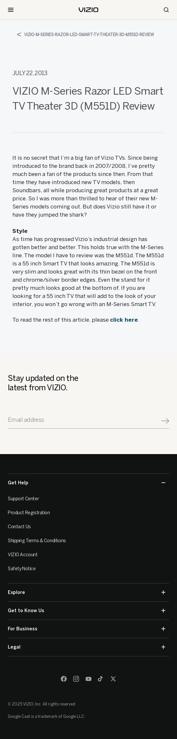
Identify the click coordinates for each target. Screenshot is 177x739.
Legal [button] (86, 647)
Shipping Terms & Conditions (37, 541)
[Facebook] (64, 679)
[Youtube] (88, 679)
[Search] (166, 10)
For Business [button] (86, 629)
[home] (88, 9)
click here (124, 319)
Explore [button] (86, 592)
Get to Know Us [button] (86, 610)
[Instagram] (76, 679)
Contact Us (19, 527)
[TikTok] (101, 679)
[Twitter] (113, 679)
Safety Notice (22, 568)
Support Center (23, 499)
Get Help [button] (86, 483)
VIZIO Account (23, 555)
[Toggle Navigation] (10, 10)
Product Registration (29, 513)
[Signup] (165, 421)
